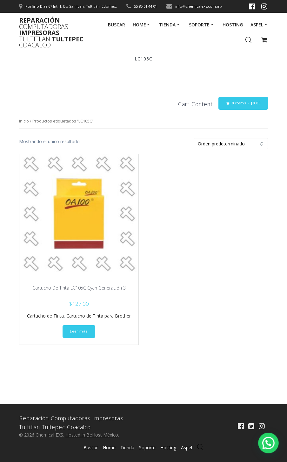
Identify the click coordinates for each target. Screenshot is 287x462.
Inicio (24, 121)
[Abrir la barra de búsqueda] (248, 40)
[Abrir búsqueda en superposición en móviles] (200, 447)
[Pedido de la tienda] (231, 143)
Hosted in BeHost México (91, 435)
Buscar (116, 25)
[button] (271, 449)
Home (139, 25)
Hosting (233, 25)
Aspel (256, 25)
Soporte (199, 25)
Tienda (167, 25)
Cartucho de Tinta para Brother (98, 316)
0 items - (243, 103)
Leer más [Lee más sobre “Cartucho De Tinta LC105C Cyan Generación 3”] (79, 331)
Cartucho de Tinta (45, 316)
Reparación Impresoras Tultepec (51, 32)
